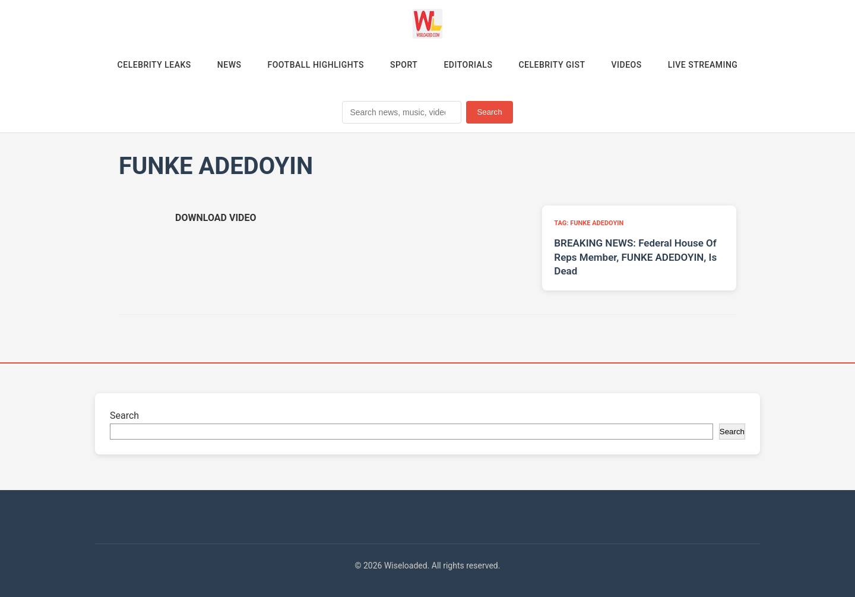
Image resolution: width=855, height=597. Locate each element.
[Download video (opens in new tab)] (215, 217)
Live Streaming (703, 65)
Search (489, 112)
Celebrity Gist (551, 65)
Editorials (468, 65)
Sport (403, 65)
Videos (627, 65)
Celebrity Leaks (154, 65)
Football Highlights (315, 65)
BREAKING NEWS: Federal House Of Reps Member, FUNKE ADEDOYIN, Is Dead (635, 257)
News (229, 65)
